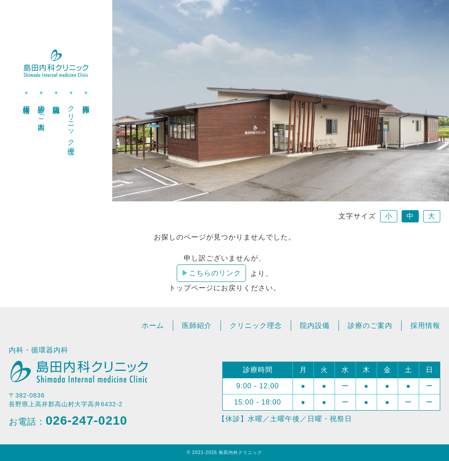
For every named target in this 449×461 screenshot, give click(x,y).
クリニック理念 (71, 121)
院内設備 (56, 101)
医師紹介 (86, 101)
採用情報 (26, 101)
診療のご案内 (41, 109)
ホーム (153, 325)
